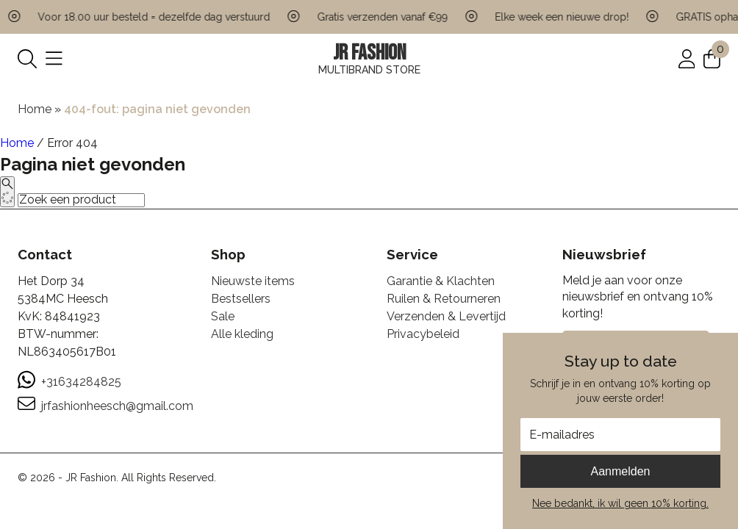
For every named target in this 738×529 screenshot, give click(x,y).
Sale (222, 316)
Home (34, 109)
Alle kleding (242, 334)
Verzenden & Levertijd (446, 316)
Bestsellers (241, 299)
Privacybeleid (423, 334)
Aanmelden (621, 471)
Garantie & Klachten (441, 281)
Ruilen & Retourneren (444, 299)
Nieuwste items (253, 281)
